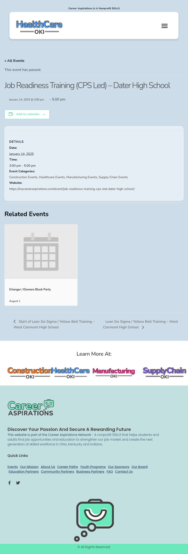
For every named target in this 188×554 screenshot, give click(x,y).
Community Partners (57, 471)
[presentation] (41, 251)
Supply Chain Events (113, 177)
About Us (48, 467)
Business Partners (90, 471)
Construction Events (23, 177)
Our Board (140, 467)
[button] (164, 26)
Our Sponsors (118, 467)
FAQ (110, 471)
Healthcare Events (52, 177)
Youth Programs (93, 467)
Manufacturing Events (81, 177)
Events (12, 467)
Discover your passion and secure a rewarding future (69, 429)
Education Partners (24, 471)
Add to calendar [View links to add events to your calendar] (27, 114)
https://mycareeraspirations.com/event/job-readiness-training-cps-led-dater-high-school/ (72, 189)
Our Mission (29, 467)
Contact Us (124, 471)
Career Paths (67, 467)
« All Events (14, 60)
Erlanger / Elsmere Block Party (30, 289)
